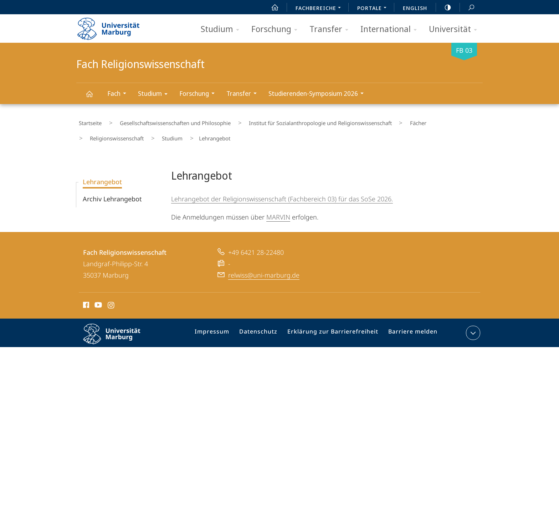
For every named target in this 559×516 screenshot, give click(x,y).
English (415, 7)
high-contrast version (444, 7)
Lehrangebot (102, 172)
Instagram (111, 296)
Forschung (276, 29)
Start (271, 7)
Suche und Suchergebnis (467, 7)
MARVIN (278, 207)
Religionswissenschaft (433, 120)
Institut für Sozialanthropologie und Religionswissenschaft (300, 120)
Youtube (97, 296)
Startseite (87, 120)
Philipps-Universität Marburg (118, 330)
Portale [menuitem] (373, 8)
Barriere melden (410, 324)
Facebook (85, 296)
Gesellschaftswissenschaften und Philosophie (163, 120)
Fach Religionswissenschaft (93, 97)
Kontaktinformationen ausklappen (472, 323)
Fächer (389, 120)
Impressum (221, 324)
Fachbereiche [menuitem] (320, 8)
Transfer (331, 29)
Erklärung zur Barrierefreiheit (335, 324)
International (390, 29)
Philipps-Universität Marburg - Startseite (114, 26)
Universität (455, 29)
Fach (119, 94)
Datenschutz (265, 324)
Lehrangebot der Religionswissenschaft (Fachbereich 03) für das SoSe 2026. (282, 189)
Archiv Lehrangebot (112, 189)
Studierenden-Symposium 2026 (318, 94)
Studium (222, 29)
